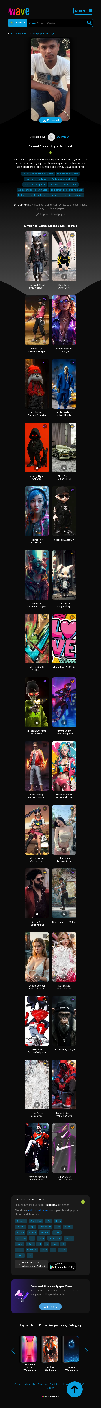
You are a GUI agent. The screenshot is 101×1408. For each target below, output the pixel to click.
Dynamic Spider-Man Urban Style (64, 1114)
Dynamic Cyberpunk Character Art (37, 1178)
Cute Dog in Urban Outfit (64, 286)
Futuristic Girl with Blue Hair (37, 541)
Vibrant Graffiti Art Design (37, 668)
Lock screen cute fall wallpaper (32, 195)
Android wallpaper (37, 1210)
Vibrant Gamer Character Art (37, 860)
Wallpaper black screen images (33, 189)
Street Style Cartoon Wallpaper (37, 1051)
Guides (50, 1387)
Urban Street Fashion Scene (64, 860)
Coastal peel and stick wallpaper (38, 173)
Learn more (50, 1306)
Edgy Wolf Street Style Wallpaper (37, 286)
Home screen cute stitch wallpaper (67, 195)
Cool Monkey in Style (64, 1049)
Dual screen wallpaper (34, 184)
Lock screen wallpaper (67, 173)
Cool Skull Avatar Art (64, 539)
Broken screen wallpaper (63, 179)
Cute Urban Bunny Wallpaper (64, 605)
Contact (18, 1384)
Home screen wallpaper (37, 179)
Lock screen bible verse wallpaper (67, 189)
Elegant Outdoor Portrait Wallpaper (37, 987)
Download (50, 121)
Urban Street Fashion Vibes (37, 1114)
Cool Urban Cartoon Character (37, 414)
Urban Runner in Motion (64, 922)
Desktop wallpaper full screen (63, 184)
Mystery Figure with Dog (37, 477)
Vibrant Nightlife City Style (64, 350)
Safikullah (59, 136)
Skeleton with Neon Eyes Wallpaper (37, 732)
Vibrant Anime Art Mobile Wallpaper (64, 796)
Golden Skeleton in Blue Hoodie (64, 414)
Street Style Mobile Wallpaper (36, 350)
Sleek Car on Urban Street (64, 477)
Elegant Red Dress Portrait (64, 987)
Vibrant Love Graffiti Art (64, 667)
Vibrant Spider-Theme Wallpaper (64, 732)
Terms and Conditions (49, 1384)
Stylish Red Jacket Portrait (37, 923)
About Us (30, 1384)
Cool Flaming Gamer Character (36, 796)
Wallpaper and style (43, 33)
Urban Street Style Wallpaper (64, 1178)
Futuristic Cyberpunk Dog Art (36, 605)
